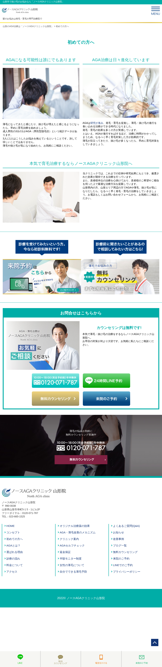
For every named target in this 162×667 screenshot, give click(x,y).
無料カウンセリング (125, 552)
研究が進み (96, 122)
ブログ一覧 (120, 545)
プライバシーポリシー (126, 571)
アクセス (11, 571)
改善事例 (118, 538)
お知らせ (118, 532)
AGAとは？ (13, 545)
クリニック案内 (69, 538)
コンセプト (13, 532)
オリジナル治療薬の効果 (75, 525)
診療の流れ (13, 558)
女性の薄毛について (72, 565)
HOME (10, 525)
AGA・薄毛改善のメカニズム (78, 532)
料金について (14, 565)
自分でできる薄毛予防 (73, 571)
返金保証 (65, 552)
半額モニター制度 (71, 558)
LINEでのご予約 (123, 565)
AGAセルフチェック (72, 545)
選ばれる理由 (14, 552)
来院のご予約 (121, 558)
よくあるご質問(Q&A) (126, 525)
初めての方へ (14, 538)
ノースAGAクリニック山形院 (86, 598)
